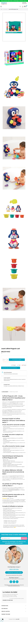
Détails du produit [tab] (13, 391)
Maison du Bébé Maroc (12, 521)
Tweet (19, 365)
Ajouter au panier (17, 359)
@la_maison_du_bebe (12, 520)
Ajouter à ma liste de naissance (10, 367)
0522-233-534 (24, 3)
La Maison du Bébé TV (12, 523)
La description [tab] (5, 391)
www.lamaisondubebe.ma (14, 489)
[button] (14, 572)
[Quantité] (5, 360)
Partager (14, 365)
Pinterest (24, 365)
